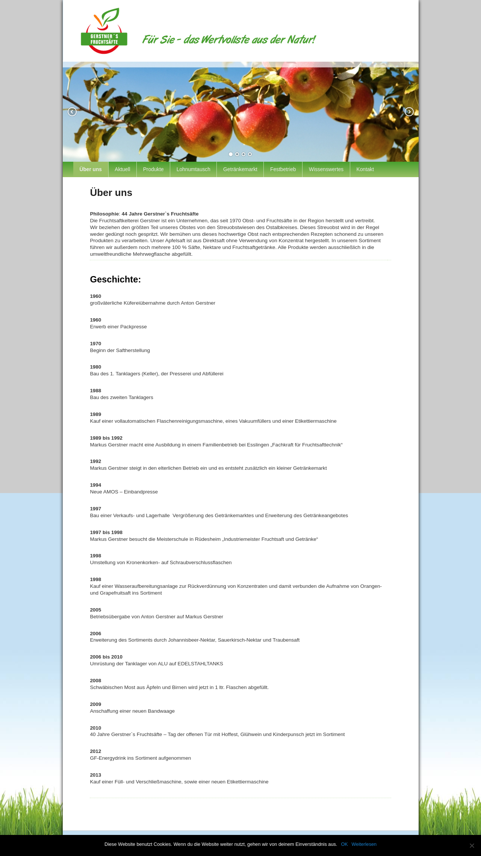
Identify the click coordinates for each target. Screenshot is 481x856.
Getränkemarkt (240, 169)
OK (344, 844)
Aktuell (122, 169)
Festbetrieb (283, 169)
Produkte (153, 169)
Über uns (91, 169)
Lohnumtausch (193, 169)
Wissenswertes (326, 169)
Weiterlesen (364, 844)
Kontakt (365, 169)
